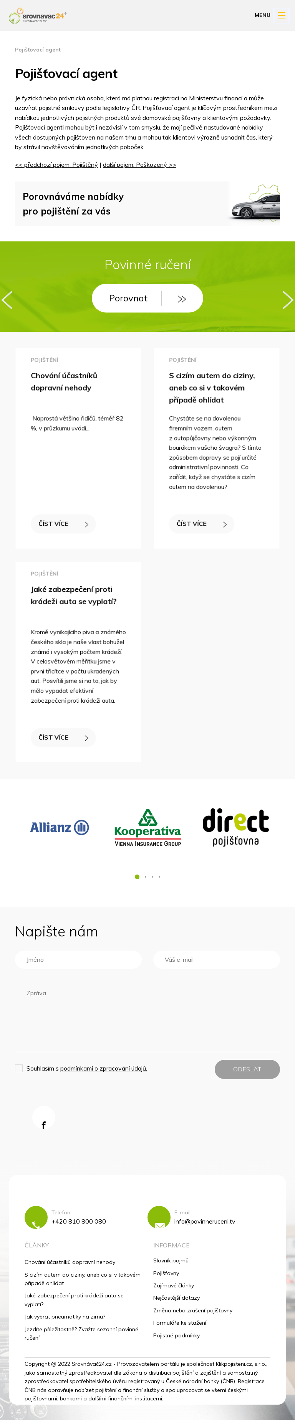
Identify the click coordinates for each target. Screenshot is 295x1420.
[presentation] (7, 300)
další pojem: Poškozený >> (139, 164)
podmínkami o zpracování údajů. (103, 1068)
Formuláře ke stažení (179, 1322)
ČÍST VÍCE (63, 521)
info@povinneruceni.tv (204, 1221)
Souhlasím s (87, 1068)
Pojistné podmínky (176, 1335)
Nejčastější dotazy (176, 1297)
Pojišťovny (166, 1273)
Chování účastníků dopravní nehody (70, 1262)
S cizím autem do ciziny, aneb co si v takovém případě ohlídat (212, 389)
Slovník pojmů (171, 1260)
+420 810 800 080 (78, 1221)
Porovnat (147, 298)
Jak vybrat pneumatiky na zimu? (65, 1316)
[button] (137, 876)
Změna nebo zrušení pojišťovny (192, 1310)
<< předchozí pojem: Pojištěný (56, 164)
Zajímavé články (173, 1285)
